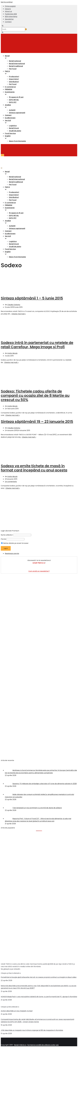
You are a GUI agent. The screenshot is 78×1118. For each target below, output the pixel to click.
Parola (3, 539)
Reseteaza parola (12, 553)
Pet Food (12, 69)
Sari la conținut (7, 2)
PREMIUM (8, 89)
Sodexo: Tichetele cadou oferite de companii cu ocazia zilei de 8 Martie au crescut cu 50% (35, 395)
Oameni (8, 115)
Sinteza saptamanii (17, 113)
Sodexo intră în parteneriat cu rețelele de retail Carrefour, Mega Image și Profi (37, 344)
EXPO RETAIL (14, 100)
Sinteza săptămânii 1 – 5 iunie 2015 (32, 298)
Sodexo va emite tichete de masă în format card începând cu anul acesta (34, 468)
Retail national (15, 61)
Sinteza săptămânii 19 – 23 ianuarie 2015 (37, 421)
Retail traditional (16, 66)
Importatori (14, 79)
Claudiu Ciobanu (13, 304)
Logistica (13, 125)
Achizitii (12, 110)
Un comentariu (11, 481)
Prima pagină (10, 6)
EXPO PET (12, 102)
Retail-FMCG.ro (20, 1045)
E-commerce (10, 87)
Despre (8, 9)
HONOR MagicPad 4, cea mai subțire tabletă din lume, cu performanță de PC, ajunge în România (39, 996)
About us (8, 11)
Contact (8, 22)
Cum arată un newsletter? (39, 571)
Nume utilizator (7, 535)
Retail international (17, 63)
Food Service (10, 133)
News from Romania (17, 141)
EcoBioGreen (10, 118)
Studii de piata (15, 131)
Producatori (14, 76)
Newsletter (9, 19)
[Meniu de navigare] (2, 155)
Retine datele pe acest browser (15, 543)
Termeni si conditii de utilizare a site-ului (42, 1045)
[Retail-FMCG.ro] (16, 41)
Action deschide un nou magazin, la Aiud (16, 1011)
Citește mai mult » (18, 314)
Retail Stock (14, 128)
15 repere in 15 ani (16, 97)
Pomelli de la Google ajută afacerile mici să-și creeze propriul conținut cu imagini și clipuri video (38, 977)
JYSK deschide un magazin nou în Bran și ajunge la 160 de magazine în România (32, 1030)
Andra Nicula (12, 353)
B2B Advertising (11, 16)
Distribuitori (14, 82)
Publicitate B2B (11, 14)
